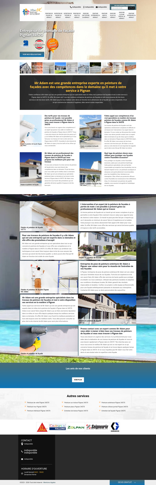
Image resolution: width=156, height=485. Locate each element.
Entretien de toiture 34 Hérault (68, 15)
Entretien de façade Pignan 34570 (114, 411)
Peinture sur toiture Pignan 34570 (76, 403)
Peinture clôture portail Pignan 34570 (115, 407)
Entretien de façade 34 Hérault (58, 15)
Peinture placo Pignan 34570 (74, 407)
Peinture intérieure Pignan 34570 (38, 411)
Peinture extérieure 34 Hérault (95, 15)
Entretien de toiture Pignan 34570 (76, 411)
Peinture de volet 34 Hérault (77, 15)
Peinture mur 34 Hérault (104, 15)
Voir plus (78, 380)
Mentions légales (49, 482)
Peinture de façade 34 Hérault (49, 15)
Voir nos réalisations (32, 54)
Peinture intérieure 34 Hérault (131, 15)
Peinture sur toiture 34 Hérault (86, 15)
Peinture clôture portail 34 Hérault (122, 15)
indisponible (75, 7)
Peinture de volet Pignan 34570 (38, 403)
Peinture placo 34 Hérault (113, 15)
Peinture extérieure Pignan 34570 (113, 403)
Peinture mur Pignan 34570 (37, 407)
